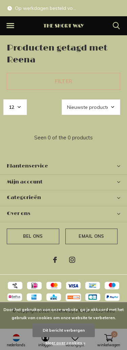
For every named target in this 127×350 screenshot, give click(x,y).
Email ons (91, 236)
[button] (10, 26)
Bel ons (33, 236)
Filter (63, 81)
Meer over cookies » (65, 342)
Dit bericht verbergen (64, 330)
